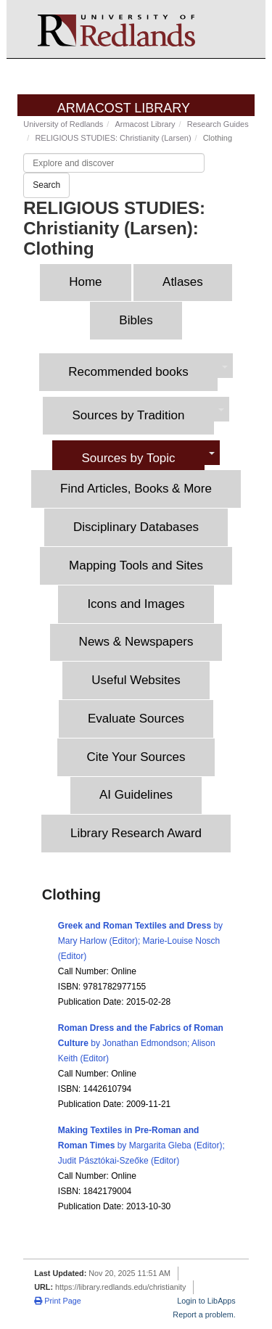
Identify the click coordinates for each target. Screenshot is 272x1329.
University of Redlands (63, 124)
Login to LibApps (206, 1300)
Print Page (57, 1300)
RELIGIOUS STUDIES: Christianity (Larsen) (113, 137)
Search (46, 185)
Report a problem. (204, 1314)
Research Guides (218, 124)
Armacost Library (123, 108)
